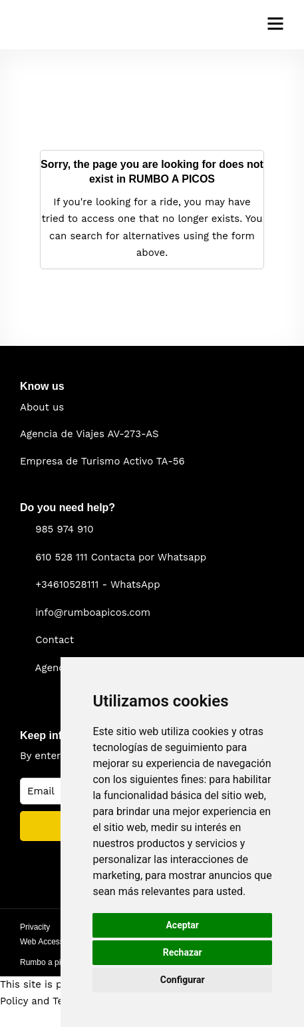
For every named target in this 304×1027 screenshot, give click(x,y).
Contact (54, 640)
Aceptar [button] (182, 925)
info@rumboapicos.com (92, 612)
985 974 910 (64, 529)
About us (42, 407)
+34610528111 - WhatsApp (97, 584)
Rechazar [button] (182, 952)
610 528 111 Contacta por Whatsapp (120, 557)
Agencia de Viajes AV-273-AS (89, 434)
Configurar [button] (182, 979)
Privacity (35, 927)
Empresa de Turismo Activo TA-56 (102, 461)
